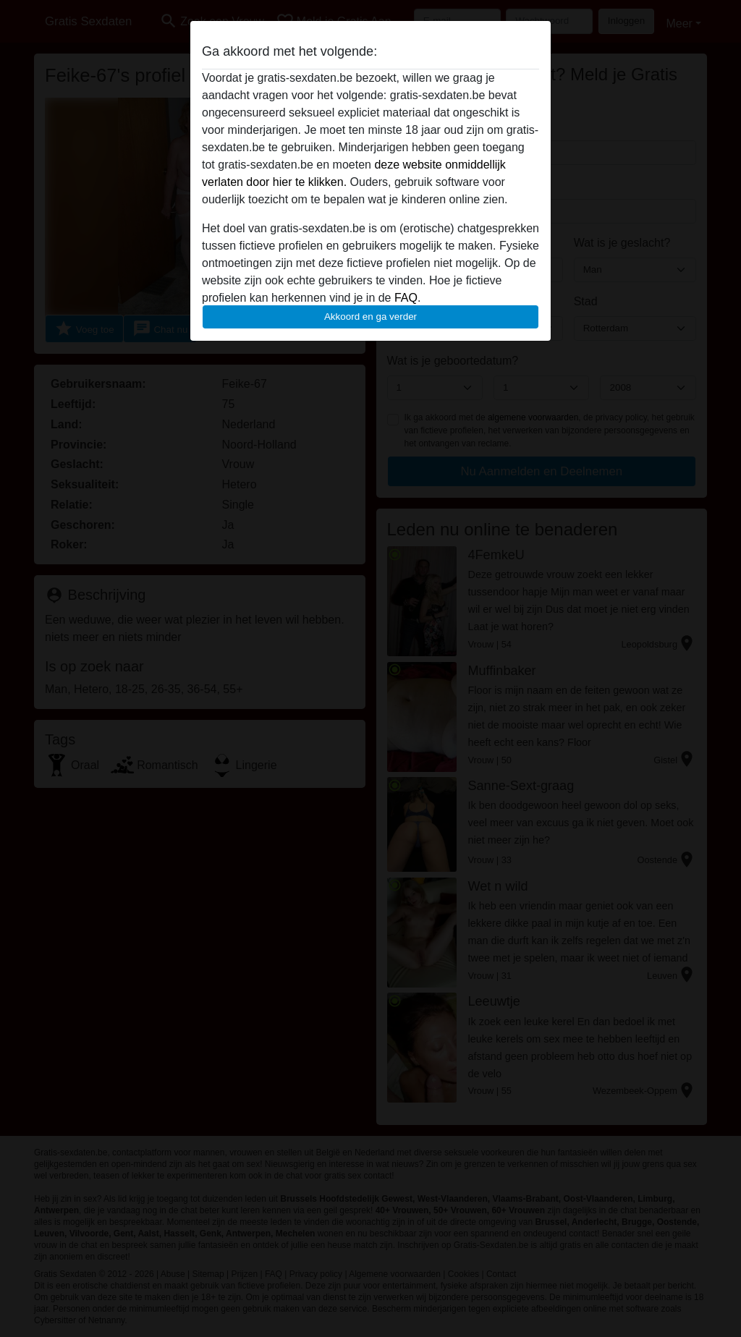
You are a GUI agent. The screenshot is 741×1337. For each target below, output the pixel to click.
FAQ (406, 298)
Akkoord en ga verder (370, 316)
